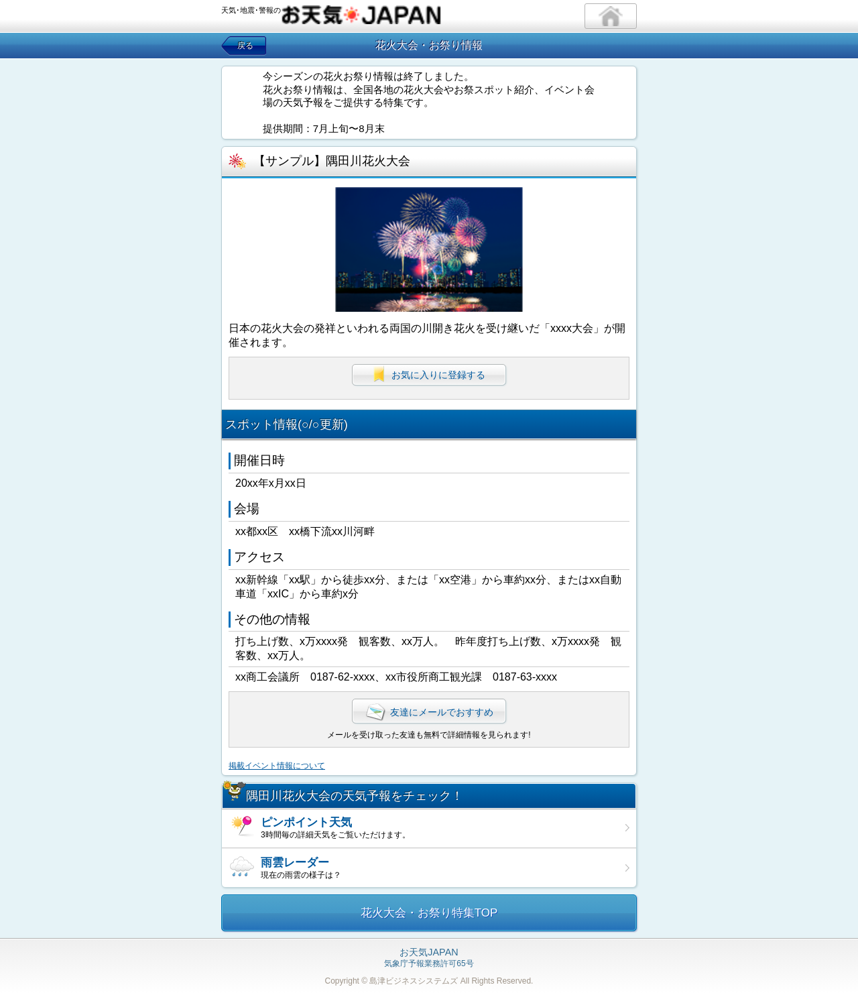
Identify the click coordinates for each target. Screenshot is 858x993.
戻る (245, 45)
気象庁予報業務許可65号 (428, 958)
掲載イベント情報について (277, 765)
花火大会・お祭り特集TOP (429, 913)
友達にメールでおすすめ (429, 712)
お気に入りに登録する (429, 374)
